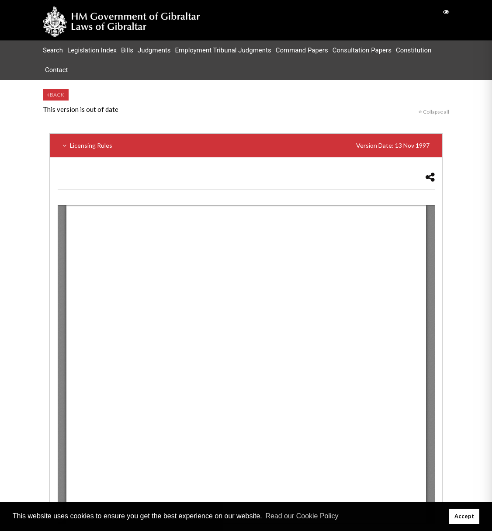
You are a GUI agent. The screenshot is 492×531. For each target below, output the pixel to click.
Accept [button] (464, 516)
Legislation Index (92, 50)
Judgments (154, 50)
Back (55, 94)
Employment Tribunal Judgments (223, 50)
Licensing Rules (246, 145)
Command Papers (302, 50)
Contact (56, 70)
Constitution (413, 50)
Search (53, 50)
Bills (127, 50)
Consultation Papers (362, 50)
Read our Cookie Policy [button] (301, 516)
